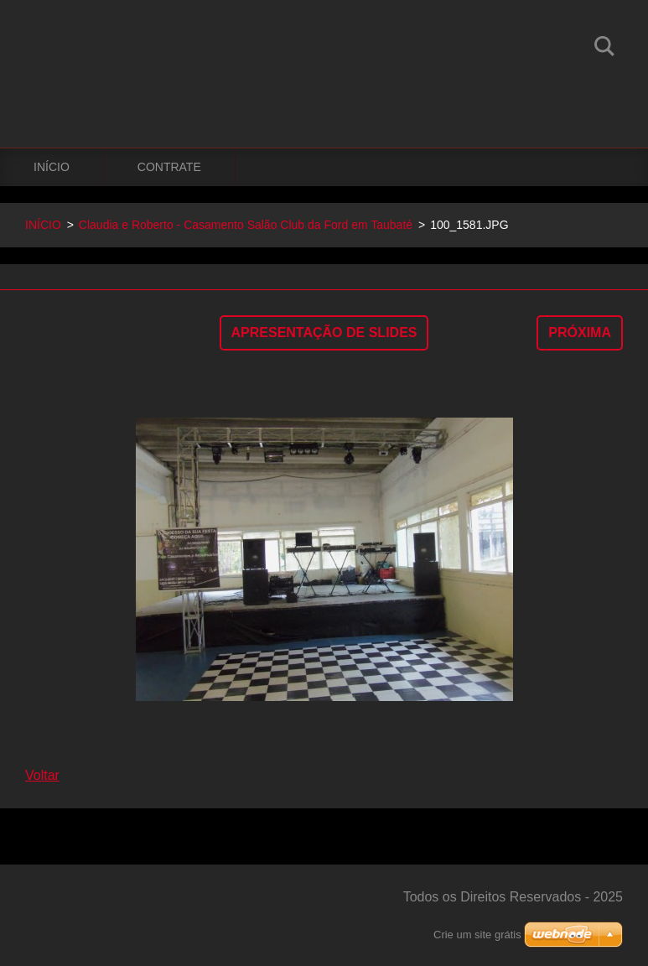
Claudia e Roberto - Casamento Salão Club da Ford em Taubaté (245, 224)
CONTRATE (169, 167)
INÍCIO (52, 167)
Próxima (579, 332)
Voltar (42, 775)
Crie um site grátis (477, 934)
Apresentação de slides (324, 332)
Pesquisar (604, 49)
